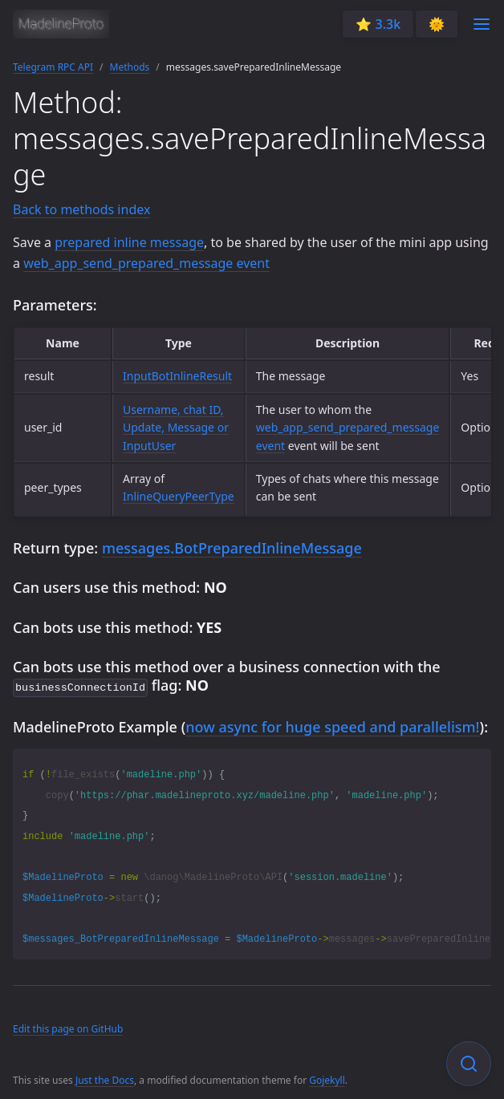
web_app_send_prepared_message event (146, 263)
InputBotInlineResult (177, 375)
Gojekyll (327, 1078)
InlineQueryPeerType (178, 496)
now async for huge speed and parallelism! (332, 725)
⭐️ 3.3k (378, 24)
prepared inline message (129, 242)
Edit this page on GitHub (68, 1027)
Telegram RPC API (53, 67)
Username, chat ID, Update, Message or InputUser (176, 427)
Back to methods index (81, 209)
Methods (130, 67)
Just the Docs (104, 1078)
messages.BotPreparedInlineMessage (232, 548)
